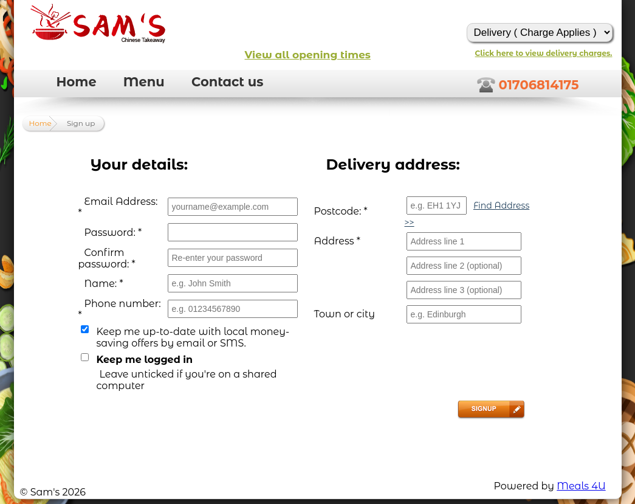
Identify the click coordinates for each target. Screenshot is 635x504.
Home (77, 81)
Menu (144, 81)
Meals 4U (581, 486)
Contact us (227, 81)
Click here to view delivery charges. (544, 53)
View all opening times (308, 55)
